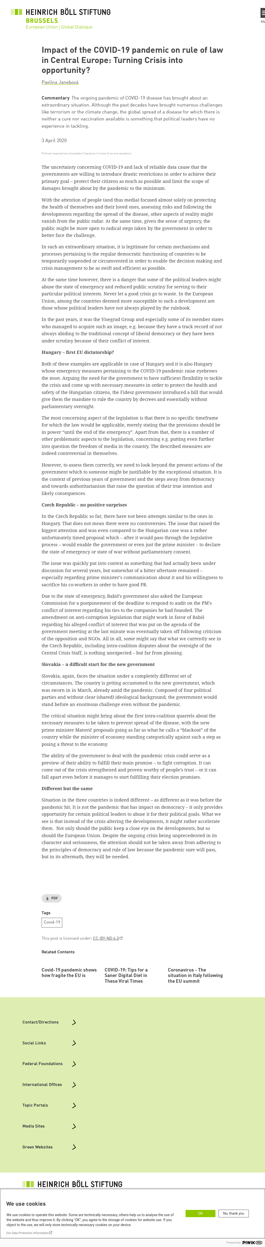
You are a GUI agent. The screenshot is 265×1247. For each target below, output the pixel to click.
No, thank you (233, 1213)
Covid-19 (52, 922)
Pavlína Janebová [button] (60, 82)
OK (200, 1213)
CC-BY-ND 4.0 (106, 938)
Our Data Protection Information (27, 1233)
